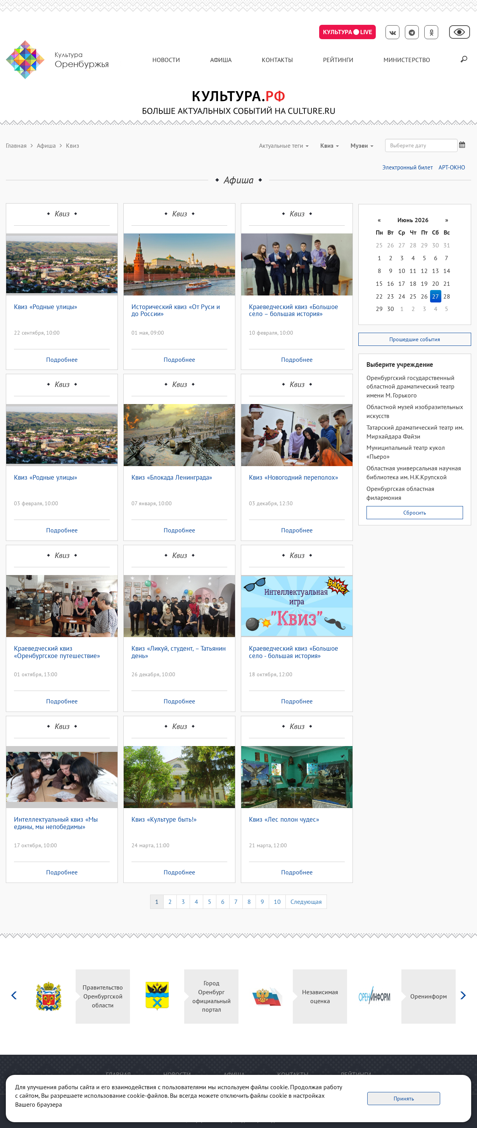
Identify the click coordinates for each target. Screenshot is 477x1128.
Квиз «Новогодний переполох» (293, 478)
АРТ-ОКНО (452, 167)
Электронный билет (407, 167)
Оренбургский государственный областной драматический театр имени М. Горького (410, 386)
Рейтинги (338, 60)
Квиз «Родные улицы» (45, 307)
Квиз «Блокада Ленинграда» (171, 478)
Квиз (62, 213)
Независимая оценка (320, 996)
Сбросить (414, 512)
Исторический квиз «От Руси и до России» (175, 310)
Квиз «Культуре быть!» (164, 820)
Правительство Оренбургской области (103, 996)
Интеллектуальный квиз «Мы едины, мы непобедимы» (56, 823)
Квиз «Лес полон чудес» (284, 820)
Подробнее (62, 359)
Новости (166, 60)
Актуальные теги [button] (284, 145)
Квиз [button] (329, 145)
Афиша (221, 60)
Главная (16, 145)
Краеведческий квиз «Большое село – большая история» (293, 310)
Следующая (306, 901)
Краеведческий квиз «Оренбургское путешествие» (57, 652)
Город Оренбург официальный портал (211, 996)
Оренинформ (428, 996)
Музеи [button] (362, 145)
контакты (277, 60)
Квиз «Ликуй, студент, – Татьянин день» (178, 652)
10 (277, 901)
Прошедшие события (414, 339)
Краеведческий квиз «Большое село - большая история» (293, 652)
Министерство (407, 60)
